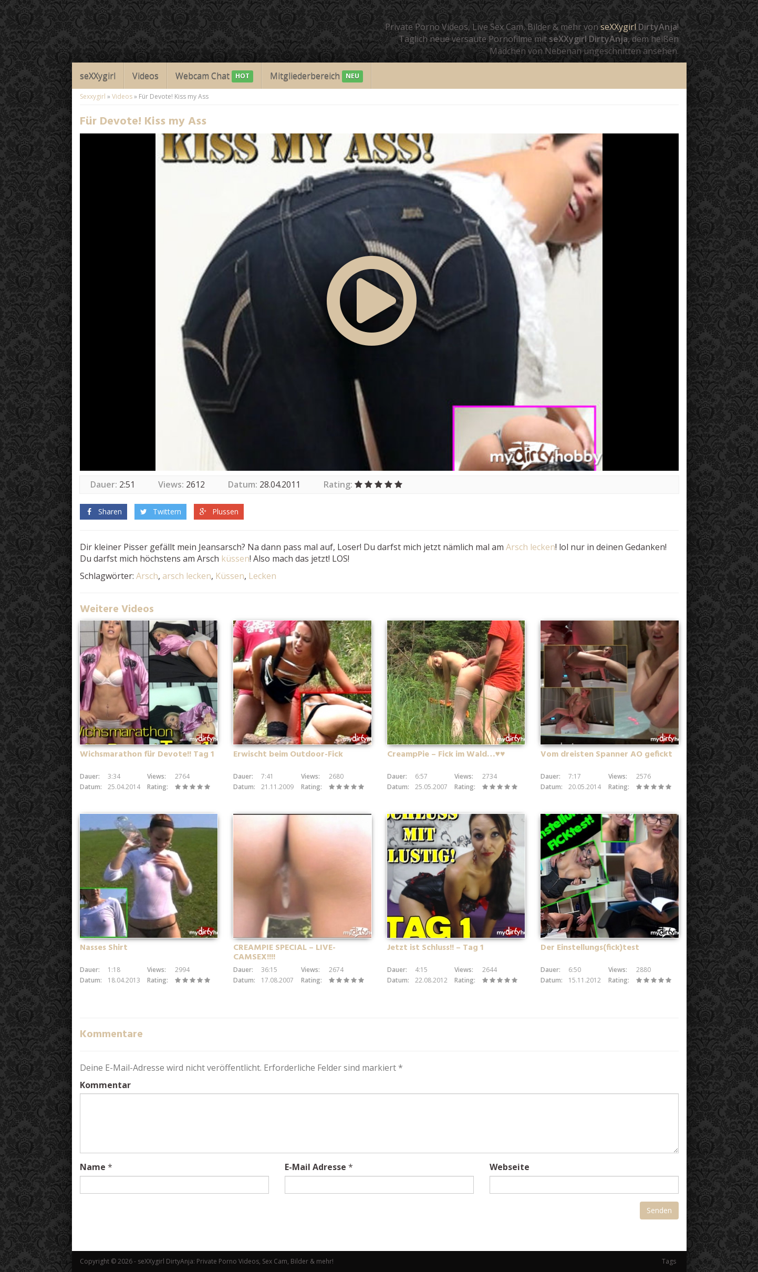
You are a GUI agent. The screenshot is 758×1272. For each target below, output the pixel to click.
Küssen (229, 576)
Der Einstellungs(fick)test (590, 948)
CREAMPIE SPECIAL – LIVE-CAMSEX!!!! (284, 952)
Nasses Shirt (104, 948)
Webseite (509, 1167)
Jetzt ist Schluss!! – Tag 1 (435, 948)
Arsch (517, 547)
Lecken (262, 576)
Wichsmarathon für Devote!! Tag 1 (147, 754)
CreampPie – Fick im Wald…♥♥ (446, 754)
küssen (235, 558)
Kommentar (105, 1085)
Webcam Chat (214, 76)
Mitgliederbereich (316, 76)
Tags (669, 1261)
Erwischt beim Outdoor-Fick (288, 754)
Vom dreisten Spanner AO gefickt (606, 754)
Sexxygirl (93, 96)
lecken (542, 547)
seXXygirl (618, 27)
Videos (145, 75)
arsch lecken (186, 576)
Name (93, 1167)
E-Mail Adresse (315, 1167)
